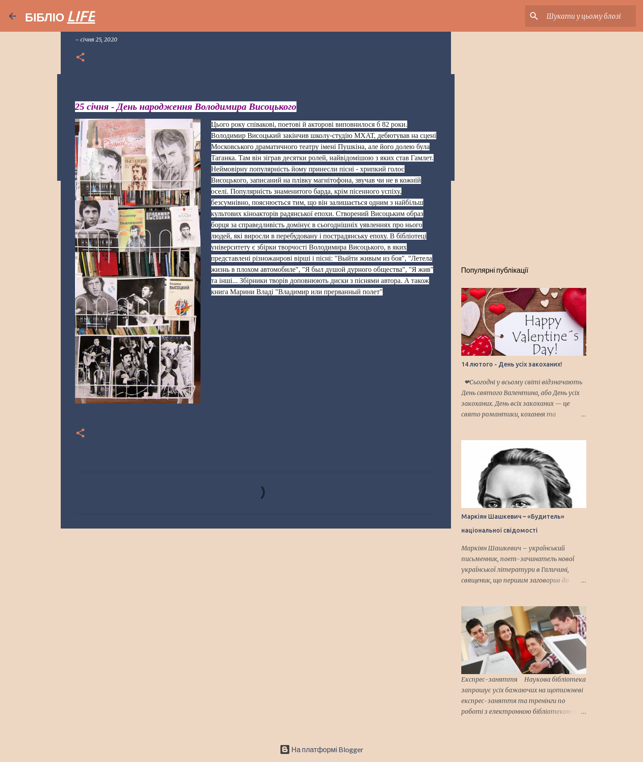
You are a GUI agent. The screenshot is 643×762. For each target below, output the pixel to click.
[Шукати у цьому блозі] (589, 16)
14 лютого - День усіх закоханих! (511, 364)
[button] (80, 58)
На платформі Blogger (322, 749)
